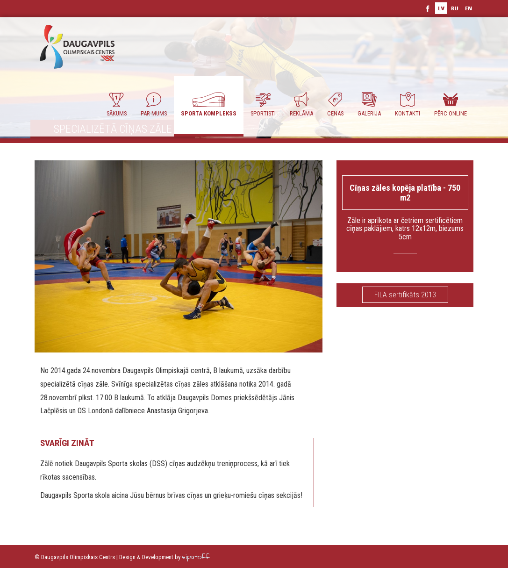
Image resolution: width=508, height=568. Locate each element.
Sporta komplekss (208, 104)
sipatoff (196, 557)
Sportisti (263, 104)
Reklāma (301, 104)
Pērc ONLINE (450, 104)
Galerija (369, 104)
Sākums (117, 104)
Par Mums (154, 104)
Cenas (335, 104)
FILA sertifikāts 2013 (405, 294)
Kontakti (407, 104)
